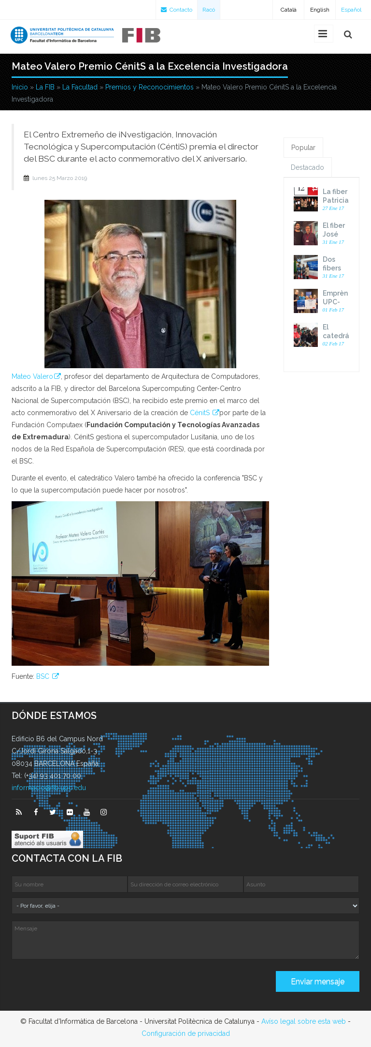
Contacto (176, 9)
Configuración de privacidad (186, 1033)
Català (289, 9)
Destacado (307, 167)
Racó (208, 9)
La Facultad (80, 87)
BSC (43, 676)
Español (351, 9)
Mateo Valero (32, 376)
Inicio (20, 87)
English (319, 9)
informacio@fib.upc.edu (49, 788)
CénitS (201, 413)
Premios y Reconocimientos (149, 87)
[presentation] (85, 985)
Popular (303, 147)
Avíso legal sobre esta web (303, 1021)
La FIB (45, 87)
